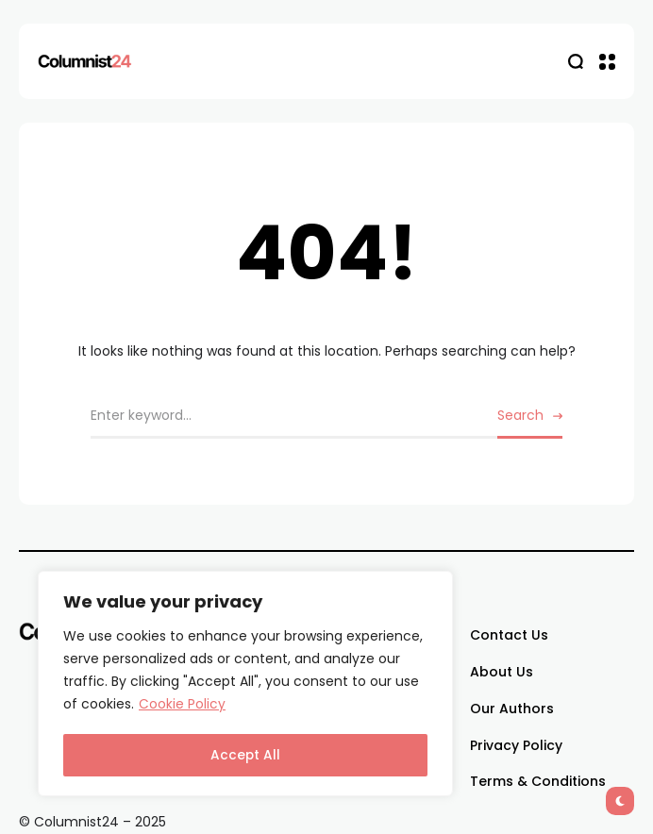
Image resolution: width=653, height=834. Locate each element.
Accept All (245, 755)
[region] (245, 685)
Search (520, 415)
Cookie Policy (182, 707)
